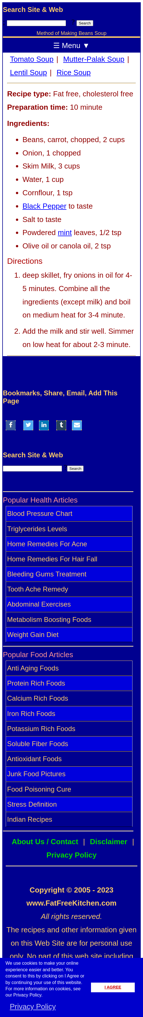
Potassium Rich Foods (41, 728)
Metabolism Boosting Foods (49, 619)
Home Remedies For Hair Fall (52, 559)
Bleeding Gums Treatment (46, 574)
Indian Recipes (29, 819)
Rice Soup (74, 72)
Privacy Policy (71, 855)
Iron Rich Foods (31, 713)
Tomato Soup (31, 59)
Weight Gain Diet (33, 634)
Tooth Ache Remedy (37, 589)
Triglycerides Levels (37, 529)
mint (65, 232)
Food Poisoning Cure (39, 789)
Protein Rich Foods (36, 683)
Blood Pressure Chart (39, 513)
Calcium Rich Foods (37, 698)
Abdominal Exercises (39, 604)
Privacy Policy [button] (33, 1006)
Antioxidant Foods (34, 759)
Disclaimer (108, 841)
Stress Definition (32, 804)
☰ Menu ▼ (71, 45)
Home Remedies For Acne (47, 544)
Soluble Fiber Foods (37, 744)
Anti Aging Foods (33, 668)
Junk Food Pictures (36, 774)
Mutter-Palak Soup (93, 59)
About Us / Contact (45, 841)
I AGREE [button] (113, 987)
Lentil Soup (28, 72)
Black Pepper (44, 206)
